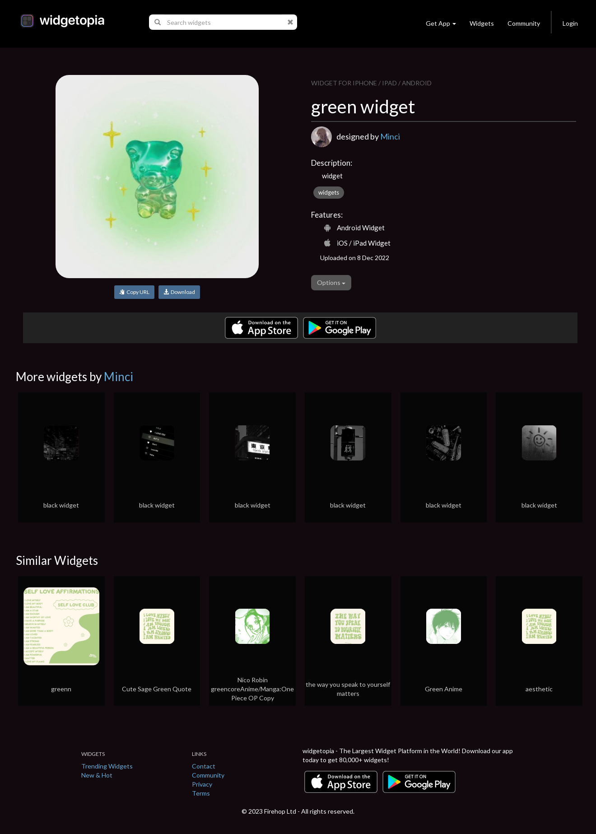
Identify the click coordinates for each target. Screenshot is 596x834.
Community (524, 23)
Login (570, 23)
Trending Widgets (107, 766)
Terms (201, 793)
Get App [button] (441, 23)
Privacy (202, 784)
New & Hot (96, 775)
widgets (328, 192)
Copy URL (134, 292)
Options (331, 282)
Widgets (482, 23)
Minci (390, 136)
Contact (203, 766)
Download (179, 292)
